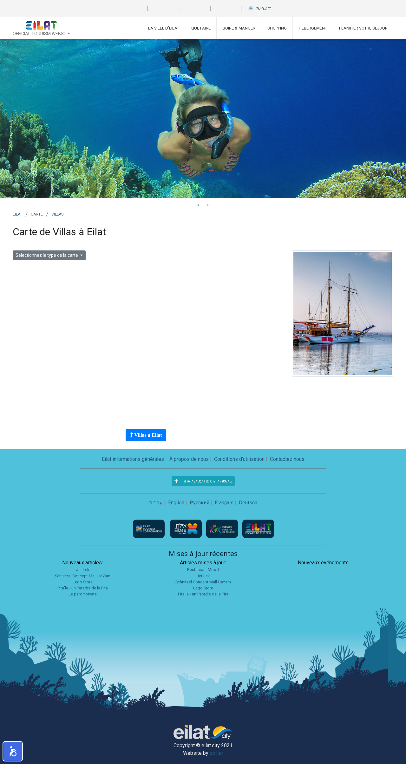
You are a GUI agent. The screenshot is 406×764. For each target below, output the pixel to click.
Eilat (17, 213)
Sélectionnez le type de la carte (47, 255)
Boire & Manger (239, 28)
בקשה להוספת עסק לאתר (203, 480)
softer (216, 753)
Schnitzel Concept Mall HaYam (82, 576)
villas (57, 213)
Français (224, 503)
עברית (156, 503)
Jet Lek (82, 569)
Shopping (277, 28)
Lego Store (83, 582)
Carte (37, 213)
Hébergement (313, 28)
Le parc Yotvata (83, 594)
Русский (199, 503)
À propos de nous (189, 459)
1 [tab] (198, 205)
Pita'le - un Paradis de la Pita (82, 588)
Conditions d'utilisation (239, 459)
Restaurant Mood (203, 569)
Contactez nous (287, 459)
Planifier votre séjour (363, 28)
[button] (12, 751)
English (176, 503)
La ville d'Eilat (163, 28)
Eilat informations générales (133, 459)
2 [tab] (208, 205)
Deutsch (248, 503)
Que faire (201, 28)
